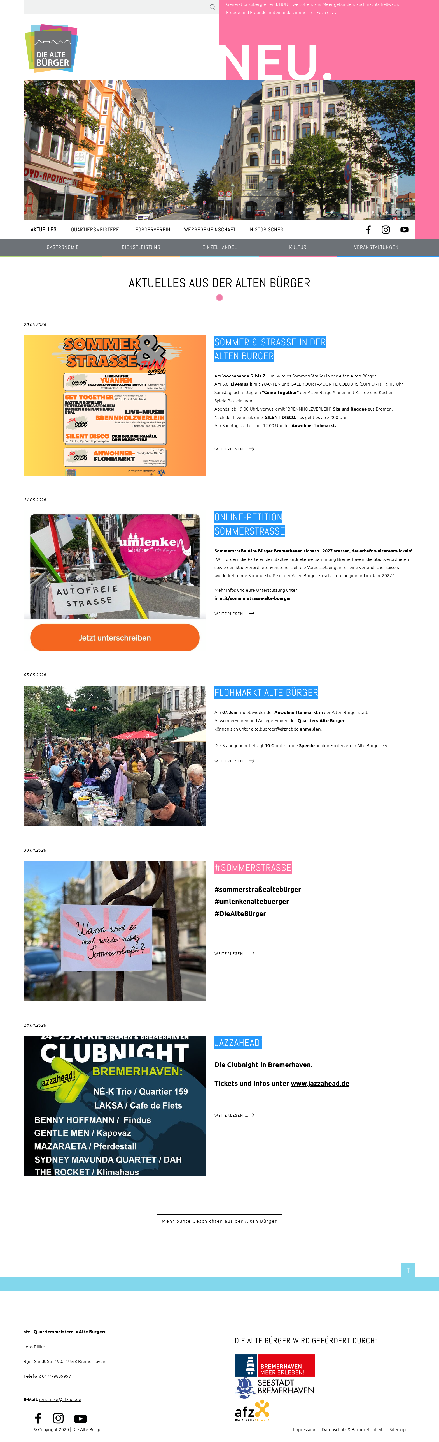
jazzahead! (238, 1042)
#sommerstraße (253, 867)
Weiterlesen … (234, 449)
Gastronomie (63, 247)
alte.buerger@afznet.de (275, 728)
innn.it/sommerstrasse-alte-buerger (252, 598)
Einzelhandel (219, 247)
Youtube (404, 229)
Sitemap (397, 1429)
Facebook (368, 229)
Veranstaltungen (376, 247)
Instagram (386, 229)
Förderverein (153, 229)
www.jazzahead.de (320, 1083)
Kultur (298, 247)
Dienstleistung (141, 247)
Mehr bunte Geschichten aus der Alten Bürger (219, 1221)
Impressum (304, 1429)
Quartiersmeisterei (96, 229)
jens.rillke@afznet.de (60, 1399)
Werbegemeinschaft (210, 229)
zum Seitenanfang (408, 1270)
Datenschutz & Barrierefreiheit (352, 1429)
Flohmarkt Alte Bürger (266, 692)
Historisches (267, 229)
